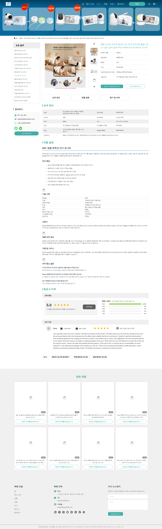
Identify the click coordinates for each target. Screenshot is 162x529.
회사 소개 (90, 4)
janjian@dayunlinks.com (26, 119)
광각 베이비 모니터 (100, 357)
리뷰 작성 (89, 307)
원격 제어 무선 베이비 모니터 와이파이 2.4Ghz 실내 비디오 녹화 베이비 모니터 (131, 461)
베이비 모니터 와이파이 (60, 357)
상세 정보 (56, 98)
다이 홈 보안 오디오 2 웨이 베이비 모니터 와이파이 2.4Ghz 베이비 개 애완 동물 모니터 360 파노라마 (30, 462)
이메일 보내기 (115, 514)
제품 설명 (85, 98)
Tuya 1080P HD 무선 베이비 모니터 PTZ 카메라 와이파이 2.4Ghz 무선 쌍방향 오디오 (132, 416)
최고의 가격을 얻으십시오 (114, 86)
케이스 (16, 509)
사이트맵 (52, 527)
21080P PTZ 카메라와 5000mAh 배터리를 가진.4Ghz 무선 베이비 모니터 (64, 416)
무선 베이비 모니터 (30, 38)
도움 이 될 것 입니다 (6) (126, 328)
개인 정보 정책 (43, 527)
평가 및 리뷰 (115, 98)
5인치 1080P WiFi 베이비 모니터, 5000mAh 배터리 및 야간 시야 (64, 461)
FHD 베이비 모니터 (81, 357)
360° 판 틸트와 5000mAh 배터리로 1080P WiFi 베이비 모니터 (30, 416)
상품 (98, 4)
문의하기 (120, 4)
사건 (112, 4)
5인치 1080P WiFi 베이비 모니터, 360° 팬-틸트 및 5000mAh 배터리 (97, 416)
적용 (105, 4)
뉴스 (15, 505)
